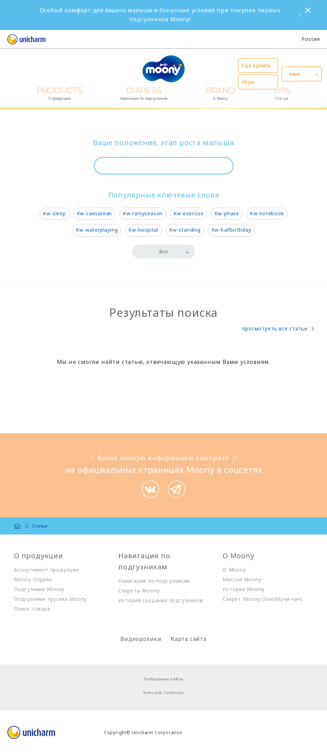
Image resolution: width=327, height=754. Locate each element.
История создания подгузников (160, 600)
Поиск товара (32, 608)
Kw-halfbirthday (231, 229)
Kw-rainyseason (143, 213)
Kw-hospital (143, 229)
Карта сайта (189, 639)
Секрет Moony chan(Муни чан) (263, 599)
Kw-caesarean (94, 213)
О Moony (234, 569)
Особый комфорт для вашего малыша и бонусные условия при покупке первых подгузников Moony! (160, 14)
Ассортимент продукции (46, 569)
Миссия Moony (242, 579)
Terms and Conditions (163, 692)
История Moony (243, 589)
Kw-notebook (267, 213)
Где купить (256, 65)
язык (294, 73)
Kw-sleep (54, 213)
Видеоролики (141, 639)
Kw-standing (185, 229)
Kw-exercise (188, 213)
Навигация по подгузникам (154, 580)
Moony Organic (33, 579)
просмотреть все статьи (274, 328)
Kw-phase (227, 213)
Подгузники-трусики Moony (50, 599)
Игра (248, 82)
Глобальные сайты (164, 678)
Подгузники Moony (39, 589)
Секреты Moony (138, 590)
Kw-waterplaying (97, 229)
